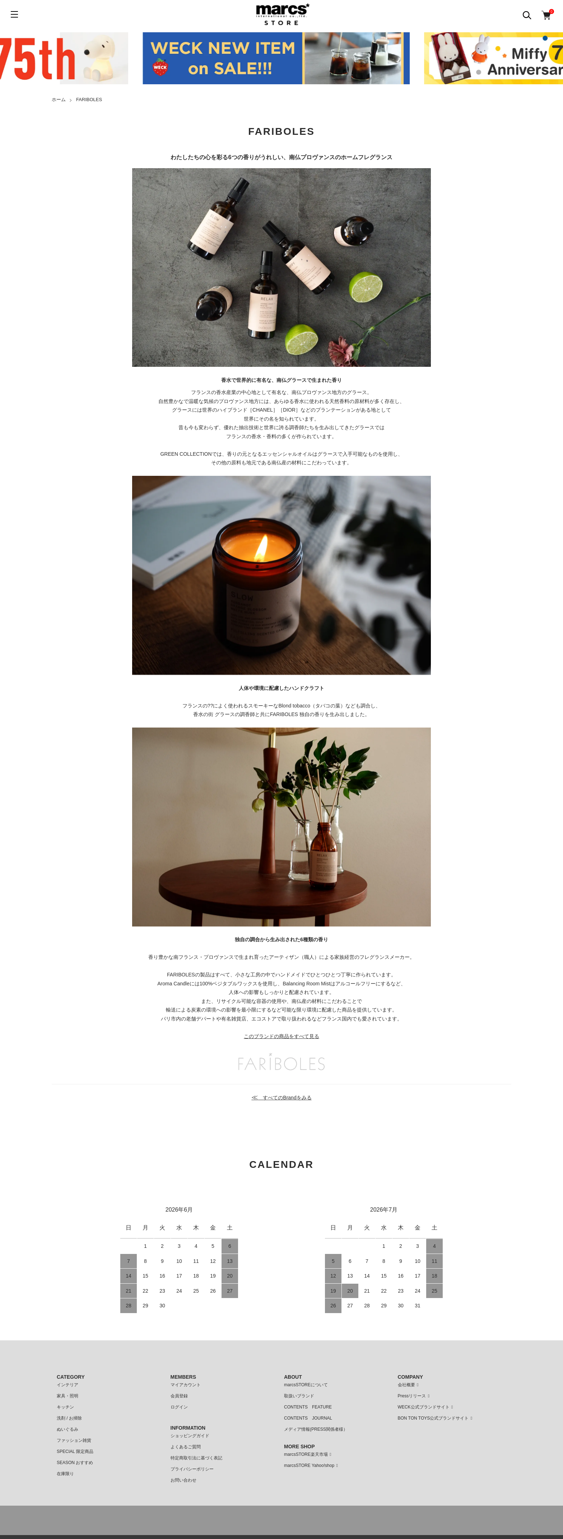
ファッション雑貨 (74, 1440)
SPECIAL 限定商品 (75, 1451)
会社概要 (409, 1384)
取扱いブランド (299, 1395)
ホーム (59, 99)
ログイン (179, 1407)
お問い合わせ (183, 1480)
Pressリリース (415, 1395)
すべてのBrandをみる (281, 1097)
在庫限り (65, 1473)
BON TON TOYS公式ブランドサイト (436, 1418)
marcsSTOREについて (306, 1384)
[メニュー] (14, 14)
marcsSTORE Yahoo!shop (312, 1465)
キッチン (65, 1407)
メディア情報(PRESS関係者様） (316, 1429)
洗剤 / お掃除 (69, 1418)
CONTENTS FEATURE (308, 1407)
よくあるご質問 (186, 1446)
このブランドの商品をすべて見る (281, 1036)
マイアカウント (186, 1384)
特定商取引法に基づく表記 (196, 1457)
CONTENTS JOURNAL (308, 1418)
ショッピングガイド (190, 1435)
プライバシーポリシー (192, 1469)
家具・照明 (67, 1395)
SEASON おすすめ (75, 1462)
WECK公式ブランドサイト (426, 1407)
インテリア (67, 1384)
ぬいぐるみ (67, 1429)
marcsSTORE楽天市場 (308, 1454)
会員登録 (179, 1395)
